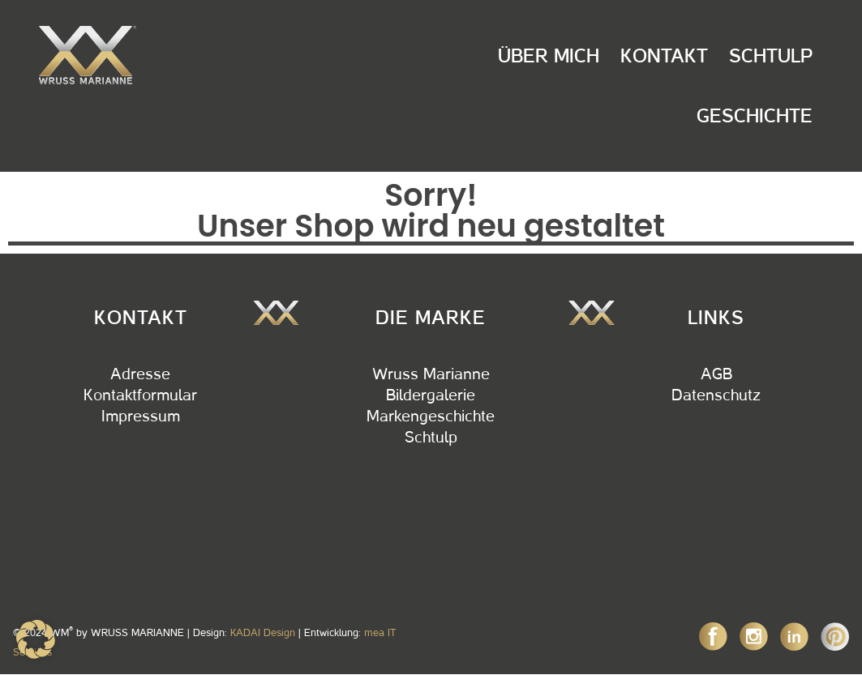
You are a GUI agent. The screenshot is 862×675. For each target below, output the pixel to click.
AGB (716, 374)
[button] (35, 639)
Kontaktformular (140, 395)
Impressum (140, 416)
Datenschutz (716, 395)
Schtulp (771, 55)
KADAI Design (262, 632)
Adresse (140, 374)
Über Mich (548, 55)
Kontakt (664, 55)
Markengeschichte (431, 416)
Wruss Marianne (431, 374)
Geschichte (755, 115)
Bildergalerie (430, 395)
